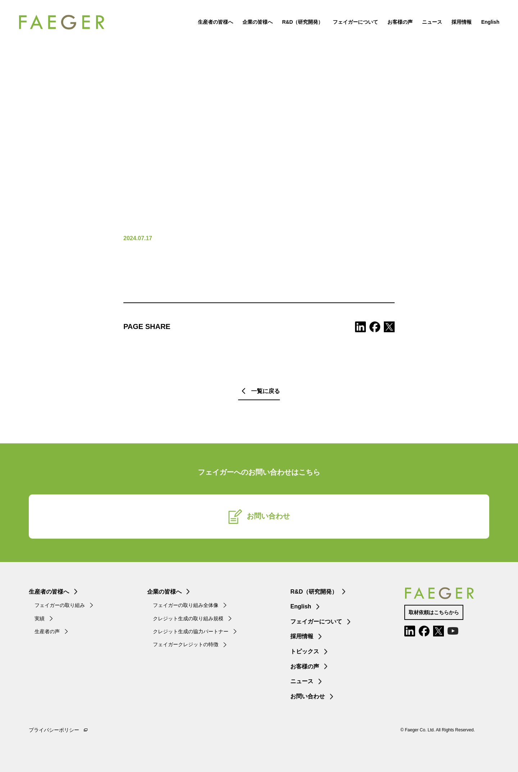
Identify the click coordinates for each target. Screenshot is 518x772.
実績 (40, 618)
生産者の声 (47, 631)
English (480, 29)
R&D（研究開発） (292, 29)
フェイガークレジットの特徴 (185, 644)
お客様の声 (390, 29)
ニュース (422, 29)
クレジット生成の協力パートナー (190, 631)
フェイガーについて (345, 29)
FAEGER (91, 29)
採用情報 (451, 29)
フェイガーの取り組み (60, 605)
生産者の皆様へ (205, 29)
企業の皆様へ (247, 29)
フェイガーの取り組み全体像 (185, 605)
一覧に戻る (265, 391)
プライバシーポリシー (54, 730)
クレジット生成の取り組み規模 (188, 618)
